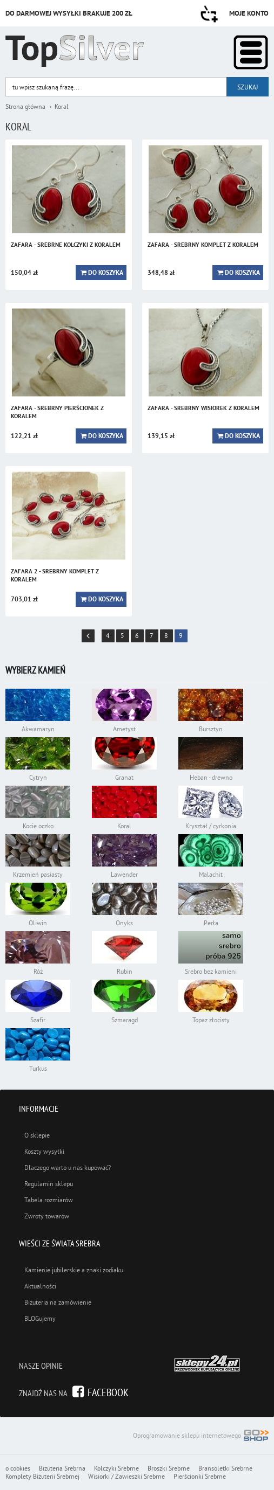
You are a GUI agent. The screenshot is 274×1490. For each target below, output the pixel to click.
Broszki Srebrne (169, 1468)
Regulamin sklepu (48, 1184)
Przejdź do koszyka (209, 14)
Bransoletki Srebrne (225, 1468)
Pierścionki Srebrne (199, 1476)
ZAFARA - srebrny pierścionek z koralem (57, 412)
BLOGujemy (40, 1318)
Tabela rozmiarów (48, 1200)
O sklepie (37, 1135)
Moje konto (249, 13)
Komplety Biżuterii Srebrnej (42, 1476)
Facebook (108, 1392)
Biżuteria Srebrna (62, 1468)
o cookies (17, 1468)
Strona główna (25, 106)
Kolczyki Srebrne (116, 1468)
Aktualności (40, 1286)
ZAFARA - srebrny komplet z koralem (203, 244)
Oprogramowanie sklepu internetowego (201, 1436)
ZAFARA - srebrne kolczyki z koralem (66, 244)
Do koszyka (105, 272)
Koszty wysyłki (44, 1151)
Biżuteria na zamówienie (57, 1302)
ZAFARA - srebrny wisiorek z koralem (203, 408)
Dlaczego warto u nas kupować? (67, 1167)
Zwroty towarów (46, 1216)
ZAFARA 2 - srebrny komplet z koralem (55, 575)
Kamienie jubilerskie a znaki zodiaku (73, 1270)
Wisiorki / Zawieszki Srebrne (126, 1476)
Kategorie (251, 52)
